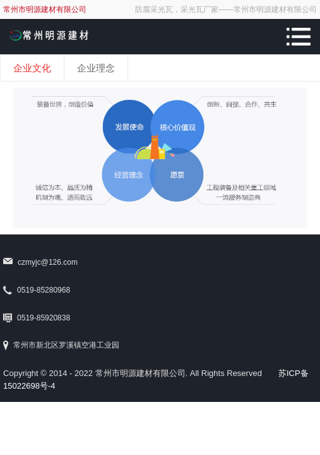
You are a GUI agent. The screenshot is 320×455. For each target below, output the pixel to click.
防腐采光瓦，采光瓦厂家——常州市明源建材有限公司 (226, 9)
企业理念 (96, 68)
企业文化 (32, 68)
